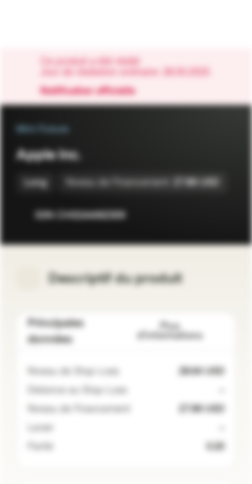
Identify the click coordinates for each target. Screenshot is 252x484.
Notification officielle (94, 91)
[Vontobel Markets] (52, 24)
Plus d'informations (180, 331)
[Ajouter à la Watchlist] (195, 215)
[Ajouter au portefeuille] (222, 215)
